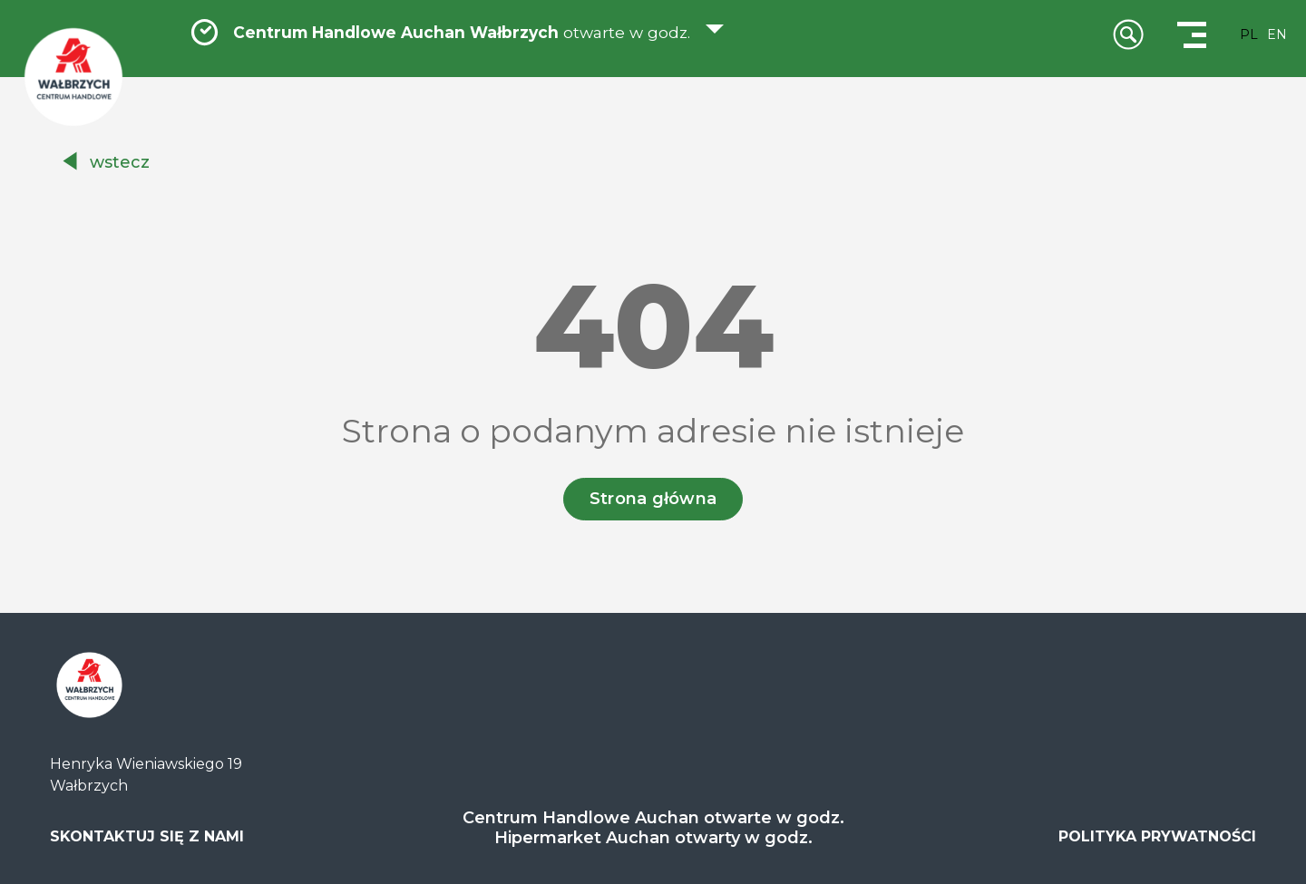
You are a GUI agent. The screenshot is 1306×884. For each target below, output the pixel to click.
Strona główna (653, 499)
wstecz (120, 162)
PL (1249, 34)
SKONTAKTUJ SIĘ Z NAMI (147, 836)
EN (1277, 34)
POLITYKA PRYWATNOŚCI (1157, 836)
